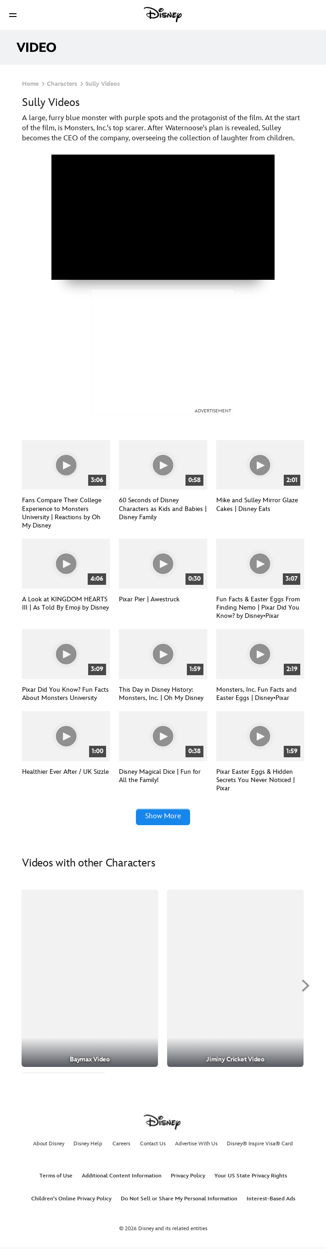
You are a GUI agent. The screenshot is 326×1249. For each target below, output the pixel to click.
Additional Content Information (122, 1177)
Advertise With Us (196, 1145)
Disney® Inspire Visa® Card (260, 1145)
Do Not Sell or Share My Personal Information (179, 1200)
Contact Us (153, 1145)
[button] (13, 15)
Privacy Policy (188, 1177)
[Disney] (163, 14)
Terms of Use (56, 1177)
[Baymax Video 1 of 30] (90, 980)
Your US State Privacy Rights (250, 1177)
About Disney (48, 1145)
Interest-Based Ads (271, 1200)
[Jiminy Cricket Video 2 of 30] (235, 980)
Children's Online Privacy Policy (71, 1200)
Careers (121, 1145)
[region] (163, 217)
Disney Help (87, 1145)
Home (30, 84)
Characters (62, 84)
